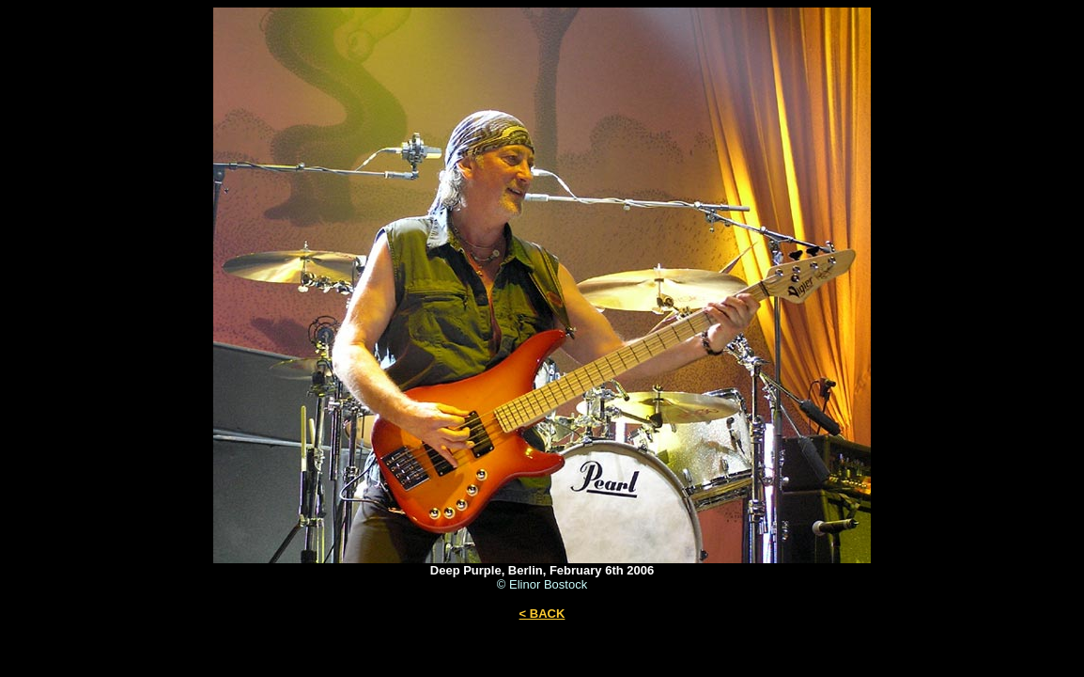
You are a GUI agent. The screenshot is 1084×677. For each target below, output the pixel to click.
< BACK (542, 613)
